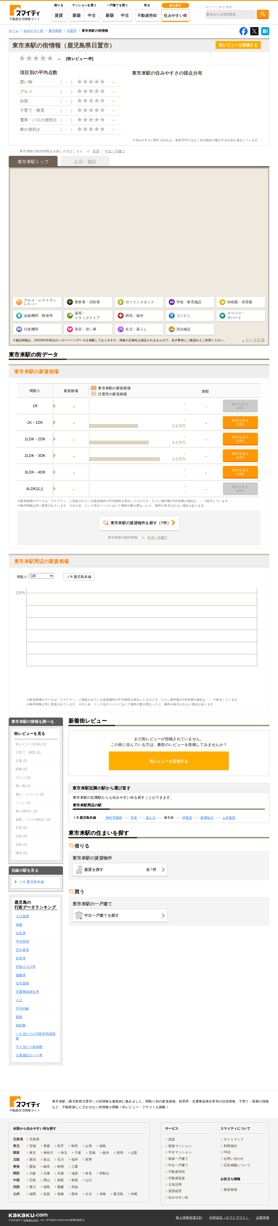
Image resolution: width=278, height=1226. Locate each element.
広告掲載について (237, 1165)
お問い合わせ (234, 1159)
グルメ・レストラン (40, 301)
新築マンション (180, 1146)
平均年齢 (22, 1008)
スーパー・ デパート (236, 315)
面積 (19, 1017)
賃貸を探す (120, 869)
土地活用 (175, 1184)
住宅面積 (22, 983)
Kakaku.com (31, 1220)
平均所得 (22, 941)
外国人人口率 (26, 967)
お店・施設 (85, 161)
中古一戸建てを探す (101, 915)
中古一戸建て (115, 151)
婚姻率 (21, 975)
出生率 (21, 933)
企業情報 (262, 1217)
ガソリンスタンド (139, 302)
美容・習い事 (85, 329)
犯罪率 (21, 958)
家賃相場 (230, 1190)
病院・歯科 (134, 316)
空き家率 (22, 950)
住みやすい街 (175, 15)
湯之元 (151, 818)
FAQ (227, 1152)
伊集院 (187, 818)
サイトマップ (234, 1139)
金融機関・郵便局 (38, 316)
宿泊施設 (183, 329)
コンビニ (183, 316)
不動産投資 (176, 1178)
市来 (134, 818)
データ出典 (255, 340)
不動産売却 (147, 15)
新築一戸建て (178, 1159)
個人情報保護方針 (189, 1217)
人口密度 (22, 916)
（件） (137, 523)
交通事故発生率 (27, 992)
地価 (19, 925)
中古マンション (180, 1152)
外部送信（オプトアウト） (229, 1217)
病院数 (21, 1025)
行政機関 (31, 329)
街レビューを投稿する (238, 45)
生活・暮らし (136, 329)
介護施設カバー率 (29, 1055)
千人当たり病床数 (29, 1047)
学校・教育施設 (189, 302)
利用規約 (230, 1146)
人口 (19, 1000)
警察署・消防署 (87, 302)
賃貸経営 (175, 1191)
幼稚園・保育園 (239, 302)
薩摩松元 (207, 818)
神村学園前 (114, 818)
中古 (92, 15)
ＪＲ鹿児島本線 (78, 577)
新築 (76, 15)
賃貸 (59, 15)
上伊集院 (228, 818)
